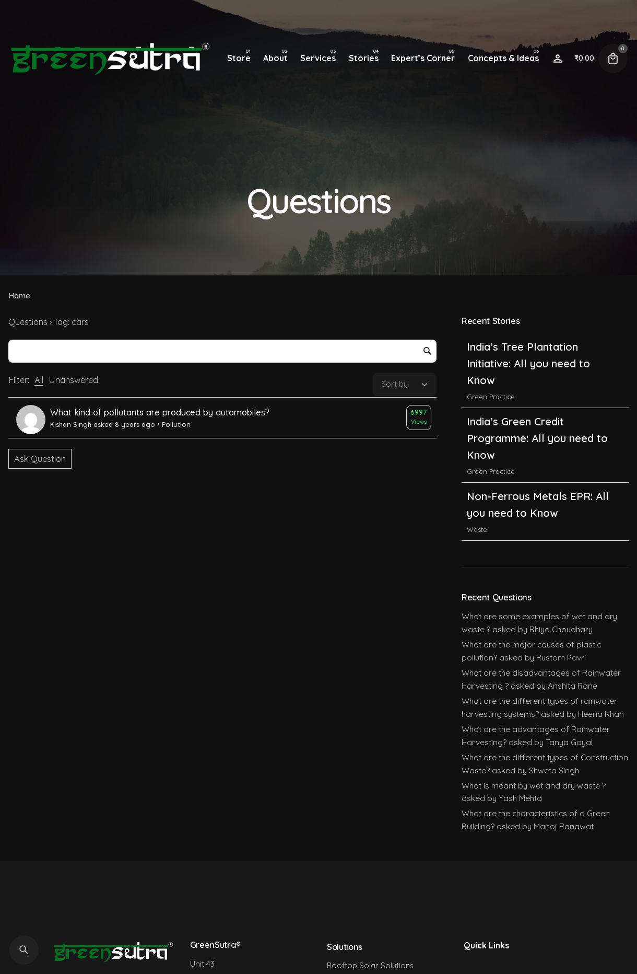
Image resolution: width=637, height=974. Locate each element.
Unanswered (73, 380)
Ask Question (40, 459)
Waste (477, 529)
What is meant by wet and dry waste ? (534, 785)
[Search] (24, 950)
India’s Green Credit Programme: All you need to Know (537, 438)
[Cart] (613, 58)
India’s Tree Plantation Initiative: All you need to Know (528, 363)
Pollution (176, 424)
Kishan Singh (70, 424)
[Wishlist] (557, 58)
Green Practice (491, 396)
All (38, 380)
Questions (28, 322)
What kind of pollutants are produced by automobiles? (159, 412)
